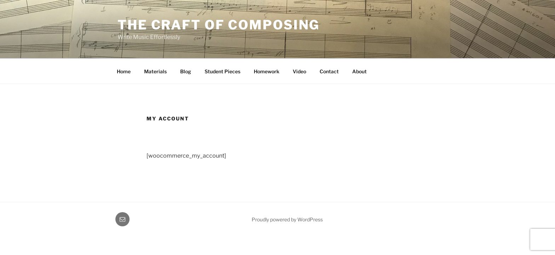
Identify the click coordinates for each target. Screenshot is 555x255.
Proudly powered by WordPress (287, 219)
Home (124, 71)
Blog (185, 71)
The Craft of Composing (219, 25)
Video (299, 71)
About (359, 71)
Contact (329, 71)
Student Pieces (222, 71)
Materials (155, 71)
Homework (266, 71)
